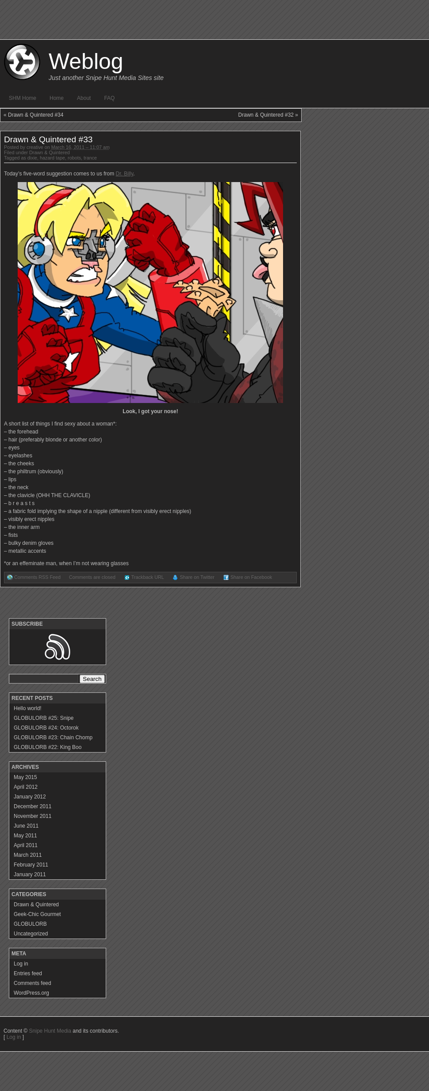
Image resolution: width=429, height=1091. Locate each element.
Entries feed (28, 973)
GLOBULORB (30, 924)
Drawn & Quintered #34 (35, 115)
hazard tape (52, 157)
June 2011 (26, 826)
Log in (21, 964)
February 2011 (31, 865)
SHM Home (22, 98)
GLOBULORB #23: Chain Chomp (53, 737)
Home (57, 98)
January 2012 (30, 797)
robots (74, 157)
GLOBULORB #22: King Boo (47, 747)
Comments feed (32, 983)
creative (35, 147)
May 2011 (25, 836)
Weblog (86, 61)
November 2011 (32, 816)
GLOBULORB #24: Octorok (46, 728)
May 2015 (25, 777)
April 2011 (26, 845)
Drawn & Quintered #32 (266, 115)
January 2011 (30, 874)
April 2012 (26, 787)
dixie (32, 157)
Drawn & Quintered (49, 152)
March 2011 (28, 855)
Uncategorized (31, 934)
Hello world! (28, 708)
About (84, 98)
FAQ (109, 98)
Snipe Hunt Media (50, 1031)
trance (90, 157)
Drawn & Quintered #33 (48, 139)
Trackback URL (147, 577)
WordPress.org (31, 993)
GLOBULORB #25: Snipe (43, 718)
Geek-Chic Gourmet (37, 914)
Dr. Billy (125, 174)
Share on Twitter (197, 577)
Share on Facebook (251, 577)
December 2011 (32, 806)
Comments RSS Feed (37, 577)
